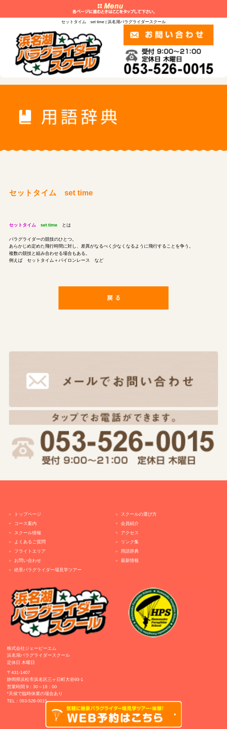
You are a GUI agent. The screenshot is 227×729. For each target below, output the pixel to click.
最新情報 (130, 560)
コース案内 (25, 523)
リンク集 (130, 541)
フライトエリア (30, 551)
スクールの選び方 (139, 514)
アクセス (130, 532)
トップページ (27, 514)
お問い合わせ (27, 560)
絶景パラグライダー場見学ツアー (48, 569)
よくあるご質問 (30, 541)
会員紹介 (130, 523)
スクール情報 (27, 532)
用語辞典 (130, 551)
